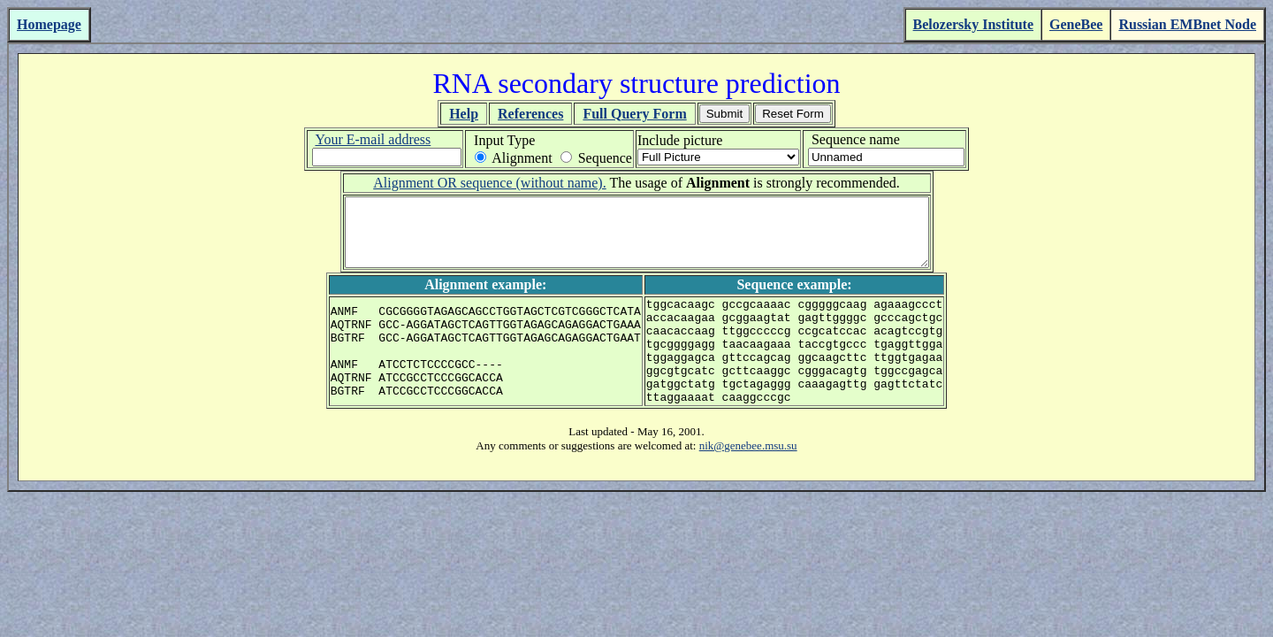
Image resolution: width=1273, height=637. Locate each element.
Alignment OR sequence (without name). (489, 182)
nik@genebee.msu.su (748, 480)
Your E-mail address (373, 139)
